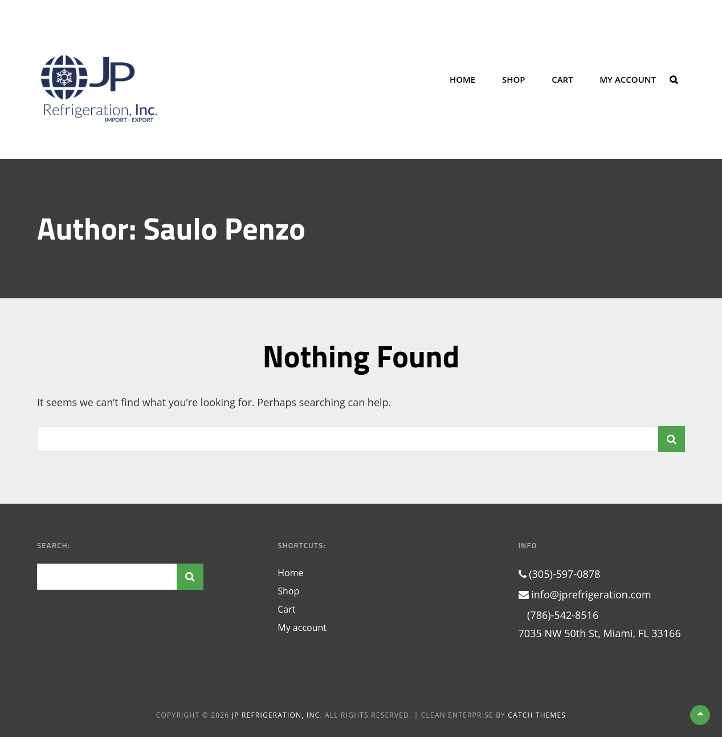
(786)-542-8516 (559, 615)
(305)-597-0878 (560, 574)
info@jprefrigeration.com (585, 594)
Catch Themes (537, 715)
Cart (562, 79)
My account (627, 79)
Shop (513, 79)
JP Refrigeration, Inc (276, 715)
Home (462, 79)
